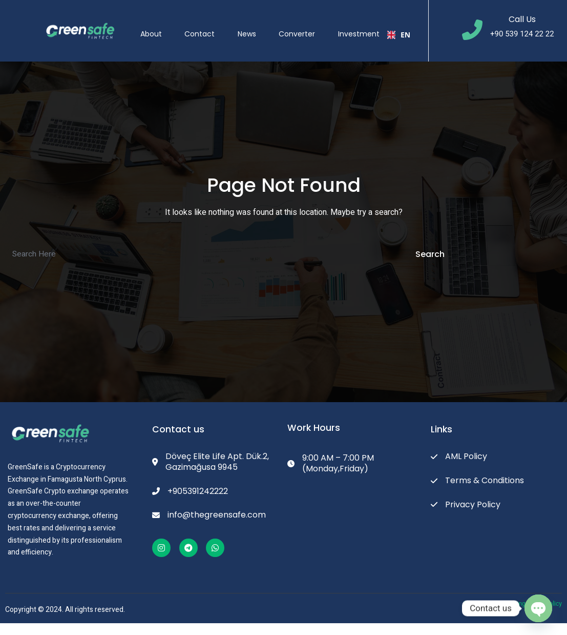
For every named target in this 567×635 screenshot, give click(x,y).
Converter (302, 25)
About (148, 25)
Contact (199, 25)
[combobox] (403, 25)
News (249, 25)
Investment (367, 25)
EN (402, 25)
